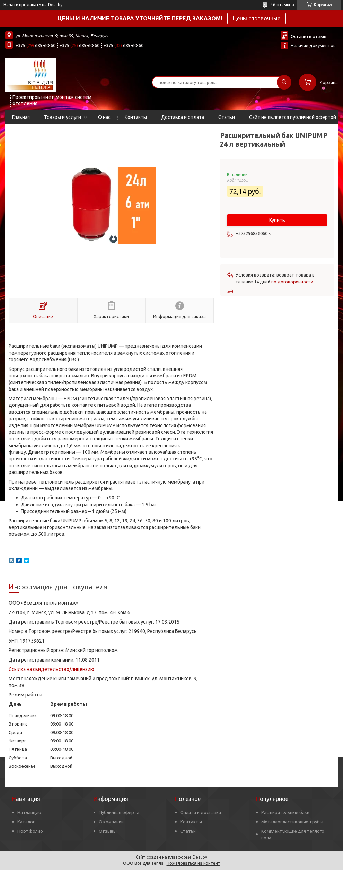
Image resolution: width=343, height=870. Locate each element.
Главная (21, 117)
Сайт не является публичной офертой (292, 117)
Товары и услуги (62, 117)
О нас (104, 117)
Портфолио (30, 831)
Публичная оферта (119, 812)
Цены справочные (256, 18)
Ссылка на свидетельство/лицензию (51, 669)
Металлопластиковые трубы (292, 821)
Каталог (26, 821)
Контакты (136, 117)
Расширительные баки (285, 812)
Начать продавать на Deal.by (32, 4)
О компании (111, 821)
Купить (277, 220)
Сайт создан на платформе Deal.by (171, 857)
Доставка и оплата (182, 117)
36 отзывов (282, 4)
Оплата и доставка (200, 812)
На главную (29, 812)
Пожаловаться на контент (193, 863)
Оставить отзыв (308, 36)
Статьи (226, 117)
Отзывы (108, 831)
